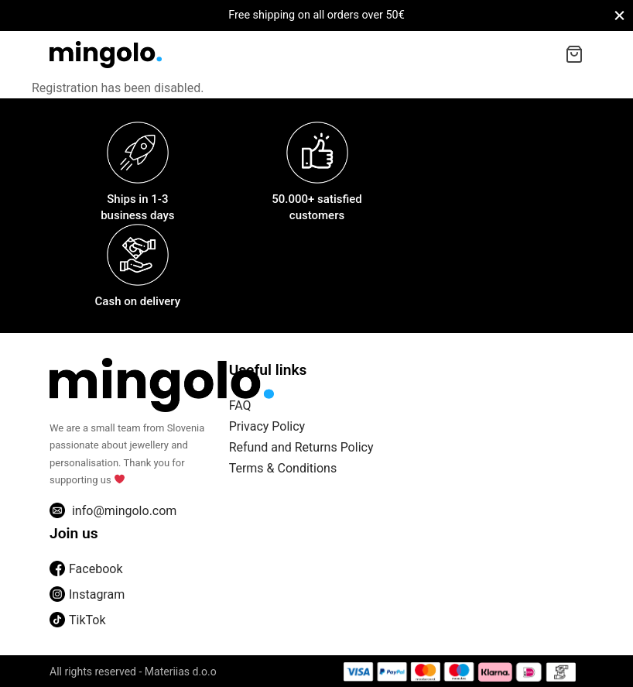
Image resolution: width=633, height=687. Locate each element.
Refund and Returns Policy (301, 447)
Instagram (87, 594)
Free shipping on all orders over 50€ (316, 15)
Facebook (86, 569)
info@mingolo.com (113, 510)
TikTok (78, 620)
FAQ (240, 405)
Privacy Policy (267, 426)
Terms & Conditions (283, 468)
